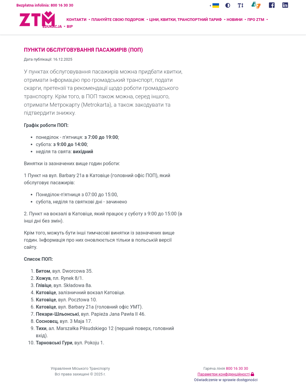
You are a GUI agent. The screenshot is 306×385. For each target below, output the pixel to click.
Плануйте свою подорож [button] (118, 19)
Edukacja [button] (52, 26)
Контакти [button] (76, 19)
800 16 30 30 (237, 368)
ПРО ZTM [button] (256, 19)
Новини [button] (235, 19)
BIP (70, 26)
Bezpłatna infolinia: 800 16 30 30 (44, 5)
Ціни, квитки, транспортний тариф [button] (186, 19)
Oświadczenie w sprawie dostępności (226, 380)
